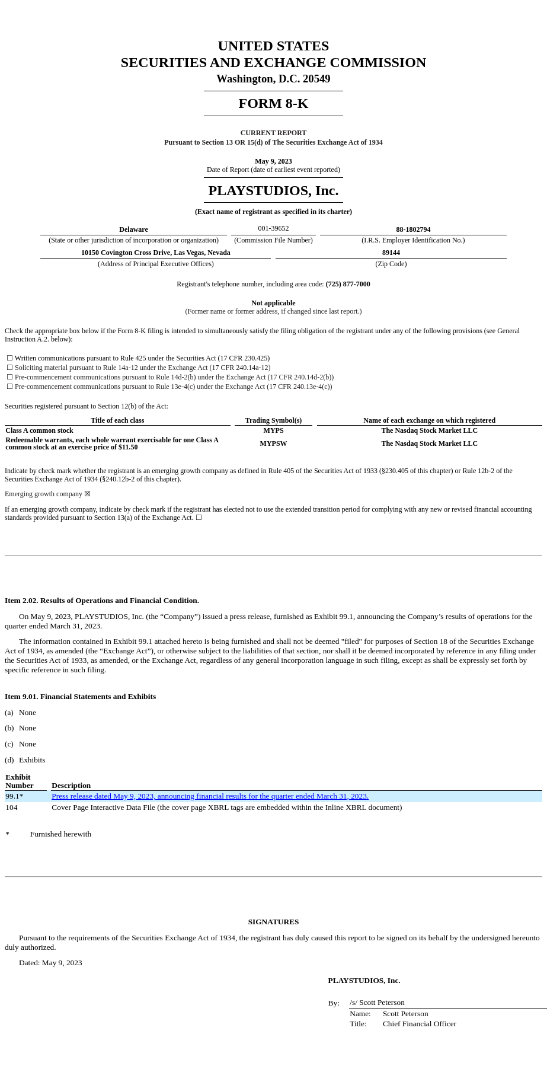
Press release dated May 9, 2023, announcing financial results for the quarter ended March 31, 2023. (210, 795)
